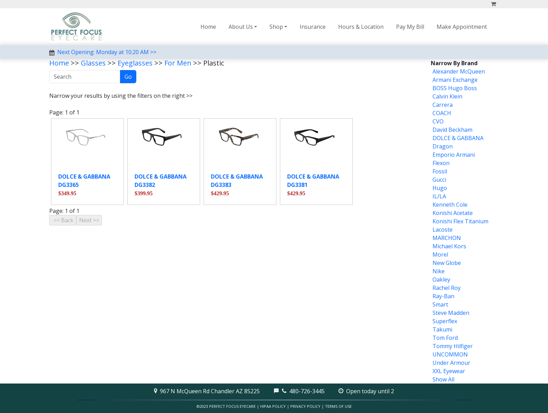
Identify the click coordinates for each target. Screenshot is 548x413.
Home (208, 27)
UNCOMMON (450, 354)
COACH (442, 113)
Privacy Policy (305, 406)
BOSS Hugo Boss (455, 88)
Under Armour (451, 363)
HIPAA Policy (273, 406)
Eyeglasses (135, 63)
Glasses (93, 63)
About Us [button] (241, 27)
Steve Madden (451, 313)
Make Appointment (462, 27)
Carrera (443, 105)
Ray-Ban (443, 296)
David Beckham (452, 130)
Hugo (440, 188)
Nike (439, 271)
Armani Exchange (455, 80)
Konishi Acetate (453, 213)
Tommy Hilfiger (453, 346)
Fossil (440, 171)
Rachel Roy (447, 288)
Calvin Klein (447, 96)
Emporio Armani (454, 154)
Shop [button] (276, 27)
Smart (440, 304)
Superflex (445, 321)
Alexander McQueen (459, 71)
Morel (440, 254)
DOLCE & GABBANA (458, 138)
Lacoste (443, 229)
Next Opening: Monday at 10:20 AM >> (106, 52)
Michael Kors (449, 246)
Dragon (443, 146)
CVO (438, 121)
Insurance (313, 27)
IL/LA (439, 196)
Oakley (441, 279)
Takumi (442, 329)
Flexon (441, 163)
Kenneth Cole (450, 204)
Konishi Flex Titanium (460, 221)
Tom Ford (445, 338)
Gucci (439, 179)
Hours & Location (361, 27)
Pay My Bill (410, 27)
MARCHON (447, 238)
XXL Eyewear (449, 371)
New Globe (447, 263)
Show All (443, 379)
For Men (177, 63)
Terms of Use (338, 406)
